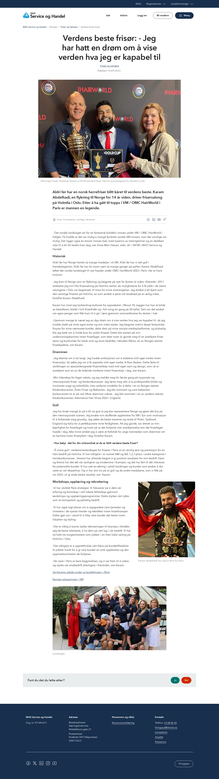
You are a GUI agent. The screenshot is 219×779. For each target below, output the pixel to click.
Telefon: (166, 722)
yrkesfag (80, 219)
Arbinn (123, 15)
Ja (175, 680)
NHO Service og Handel (34, 27)
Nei (186, 680)
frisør (59, 219)
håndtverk (90, 219)
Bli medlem (163, 15)
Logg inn (142, 15)
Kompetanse (69, 219)
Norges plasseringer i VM (68, 579)
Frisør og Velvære (69, 27)
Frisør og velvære (109, 65)
